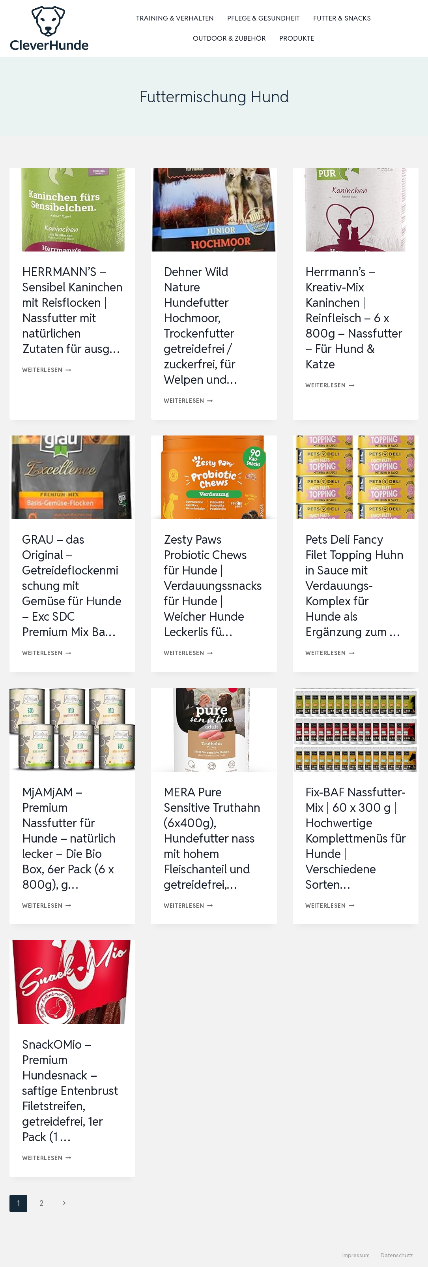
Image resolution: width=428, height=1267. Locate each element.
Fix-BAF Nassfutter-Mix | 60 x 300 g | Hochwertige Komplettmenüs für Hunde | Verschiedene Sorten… (355, 838)
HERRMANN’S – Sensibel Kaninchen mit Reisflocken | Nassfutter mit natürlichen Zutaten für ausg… (72, 310)
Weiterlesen (46, 370)
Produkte (296, 38)
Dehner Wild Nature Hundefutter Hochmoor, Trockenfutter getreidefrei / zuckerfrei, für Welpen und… (200, 325)
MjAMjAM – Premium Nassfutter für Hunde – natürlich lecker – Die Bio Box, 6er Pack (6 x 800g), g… (69, 838)
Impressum (356, 1255)
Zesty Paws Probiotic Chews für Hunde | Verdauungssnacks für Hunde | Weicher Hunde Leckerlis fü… (213, 586)
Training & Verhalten (175, 18)
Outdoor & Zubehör (229, 38)
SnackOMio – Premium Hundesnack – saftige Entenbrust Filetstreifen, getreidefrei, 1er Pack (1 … (70, 1091)
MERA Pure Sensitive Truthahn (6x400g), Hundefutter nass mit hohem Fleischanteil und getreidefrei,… (212, 838)
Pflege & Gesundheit (263, 18)
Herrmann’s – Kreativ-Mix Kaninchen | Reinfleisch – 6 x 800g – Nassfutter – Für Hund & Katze (353, 318)
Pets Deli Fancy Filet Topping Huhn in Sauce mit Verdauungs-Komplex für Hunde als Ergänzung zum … (354, 586)
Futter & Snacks (342, 18)
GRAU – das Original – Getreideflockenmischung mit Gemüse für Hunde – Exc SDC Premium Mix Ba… (71, 586)
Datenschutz (397, 1255)
